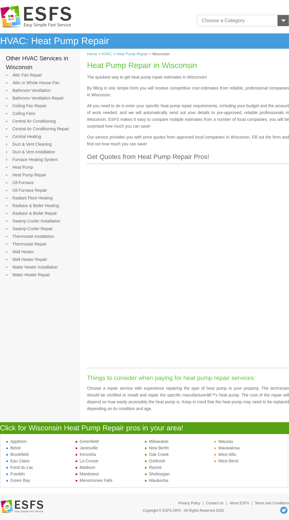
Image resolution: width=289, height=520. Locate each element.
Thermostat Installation (33, 236)
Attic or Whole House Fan (36, 82)
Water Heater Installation (35, 267)
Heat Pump (22, 167)
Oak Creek (157, 454)
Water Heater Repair (31, 274)
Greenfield (87, 441)
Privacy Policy (189, 503)
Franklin (15, 474)
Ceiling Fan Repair (29, 105)
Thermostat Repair (29, 244)
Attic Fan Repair (27, 75)
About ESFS (239, 503)
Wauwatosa (227, 448)
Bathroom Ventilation (31, 90)
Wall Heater (23, 251)
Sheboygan (157, 474)
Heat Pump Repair (29, 175)
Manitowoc (87, 474)
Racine (153, 467)
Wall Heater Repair (29, 259)
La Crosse (86, 461)
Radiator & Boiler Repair (34, 213)
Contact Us (215, 503)
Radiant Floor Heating (32, 198)
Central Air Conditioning (34, 121)
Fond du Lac (19, 467)
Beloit (13, 448)
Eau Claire (17, 461)
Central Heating (26, 136)
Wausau (223, 441)
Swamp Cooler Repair (32, 228)
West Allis (225, 454)
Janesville (86, 448)
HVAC (107, 54)
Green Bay (18, 480)
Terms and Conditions (272, 503)
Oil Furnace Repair (29, 190)
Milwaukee (156, 441)
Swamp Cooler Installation (36, 221)
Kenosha (85, 454)
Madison (85, 467)
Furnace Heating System (35, 159)
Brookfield (17, 454)
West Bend (226, 461)
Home (92, 54)
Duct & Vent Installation (33, 152)
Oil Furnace (23, 182)
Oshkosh (155, 461)
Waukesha (156, 480)
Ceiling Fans (23, 113)
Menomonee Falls (93, 480)
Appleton (16, 441)
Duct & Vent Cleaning (32, 144)
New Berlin (157, 448)
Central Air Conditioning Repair (40, 128)
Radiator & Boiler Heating (35, 205)
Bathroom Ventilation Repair (38, 98)
